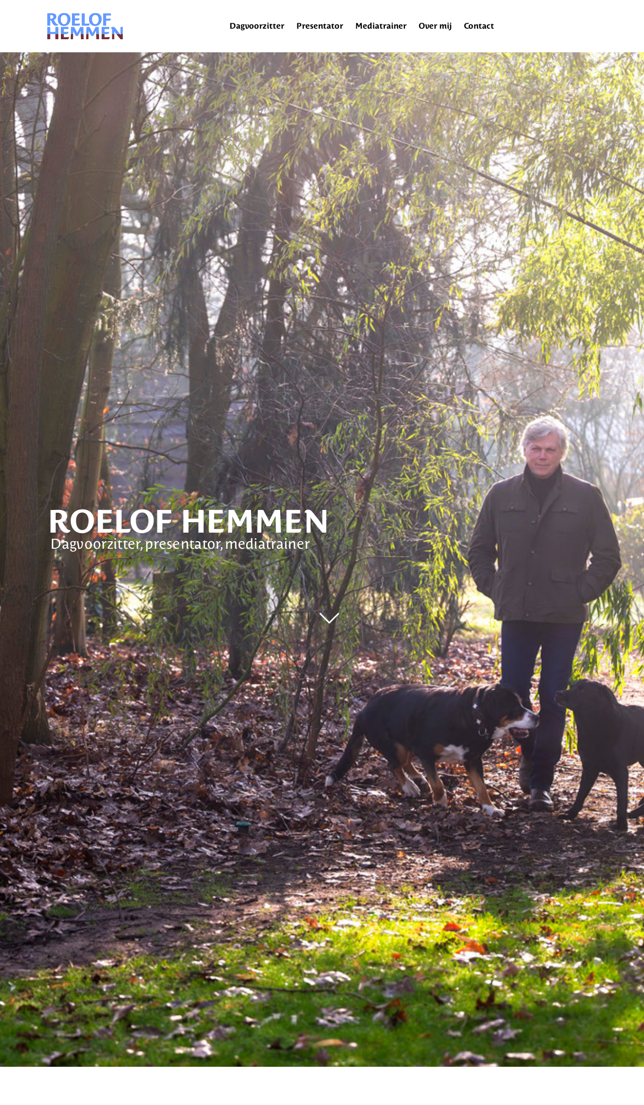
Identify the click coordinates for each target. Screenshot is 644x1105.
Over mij (435, 26)
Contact (479, 26)
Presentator (319, 26)
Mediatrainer (381, 26)
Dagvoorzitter (256, 26)
